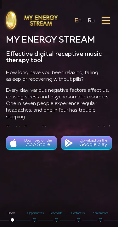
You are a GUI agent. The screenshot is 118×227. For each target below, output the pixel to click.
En (78, 21)
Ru (91, 21)
